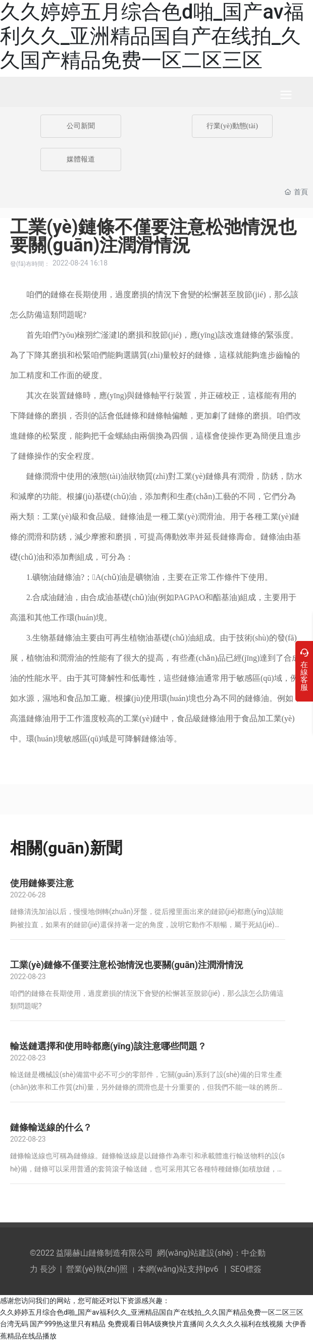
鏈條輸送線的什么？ (51, 1127)
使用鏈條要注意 (42, 883)
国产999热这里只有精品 (68, 1324)
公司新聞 (81, 126)
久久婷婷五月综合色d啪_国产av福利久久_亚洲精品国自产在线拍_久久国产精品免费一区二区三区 (152, 36)
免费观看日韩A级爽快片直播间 (156, 1324)
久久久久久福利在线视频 (244, 1324)
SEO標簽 (246, 1269)
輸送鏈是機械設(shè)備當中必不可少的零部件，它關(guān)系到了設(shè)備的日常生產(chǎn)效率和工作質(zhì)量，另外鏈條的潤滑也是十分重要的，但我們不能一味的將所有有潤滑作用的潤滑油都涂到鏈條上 (147, 1087)
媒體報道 (81, 159)
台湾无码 (14, 1324)
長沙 (48, 1269)
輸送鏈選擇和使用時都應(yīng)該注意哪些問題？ (108, 1046)
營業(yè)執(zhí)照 (97, 1269)
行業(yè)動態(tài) (232, 126)
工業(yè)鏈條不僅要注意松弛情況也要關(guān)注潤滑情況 (126, 964)
